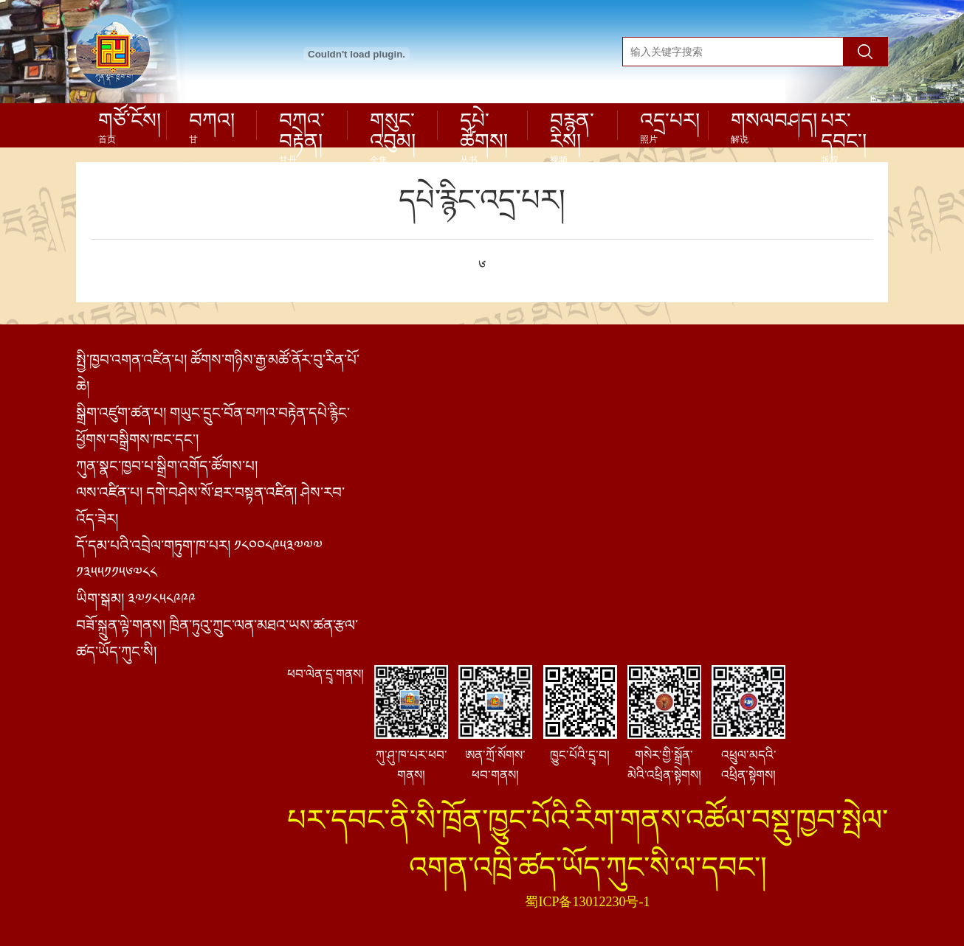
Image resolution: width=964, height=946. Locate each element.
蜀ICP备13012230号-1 (587, 901)
